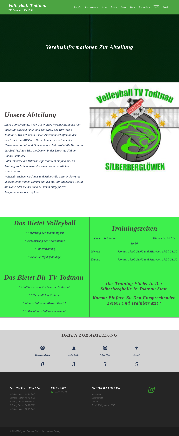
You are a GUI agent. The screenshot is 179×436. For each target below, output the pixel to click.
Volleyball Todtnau (27, 5)
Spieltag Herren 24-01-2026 (22, 409)
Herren (104, 7)
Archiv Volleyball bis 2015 (103, 405)
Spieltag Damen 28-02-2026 (22, 394)
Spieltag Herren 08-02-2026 (22, 398)
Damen (114, 7)
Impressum (96, 394)
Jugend (123, 7)
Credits (95, 401)
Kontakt (165, 7)
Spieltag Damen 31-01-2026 (22, 401)
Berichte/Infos (144, 7)
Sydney (57, 431)
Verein (156, 7)
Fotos (132, 7)
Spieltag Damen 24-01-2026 (22, 405)
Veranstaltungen (91, 7)
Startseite (77, 7)
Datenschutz (97, 398)
